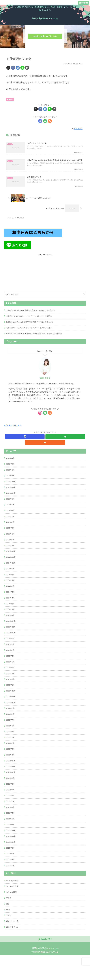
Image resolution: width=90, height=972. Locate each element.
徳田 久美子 (45, 381)
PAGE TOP (44, 956)
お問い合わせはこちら (13, 428)
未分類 (10, 99)
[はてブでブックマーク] (18, 68)
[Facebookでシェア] (13, 68)
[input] (45, 296)
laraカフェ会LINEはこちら (45, 36)
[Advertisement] (45, 275)
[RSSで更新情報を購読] (50, 121)
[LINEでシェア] (22, 68)
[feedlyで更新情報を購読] (45, 121)
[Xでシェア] (8, 68)
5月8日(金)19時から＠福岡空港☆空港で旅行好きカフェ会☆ (31, 324)
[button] (27, 68)
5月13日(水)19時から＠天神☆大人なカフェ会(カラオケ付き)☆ (32, 312)
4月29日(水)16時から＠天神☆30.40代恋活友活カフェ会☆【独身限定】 (36, 336)
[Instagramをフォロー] (40, 121)
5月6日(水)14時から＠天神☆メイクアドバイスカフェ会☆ (30, 330)
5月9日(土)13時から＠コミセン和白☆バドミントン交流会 (30, 318)
